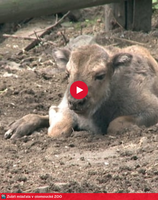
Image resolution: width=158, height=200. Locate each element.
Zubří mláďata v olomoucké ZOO (34, 196)
